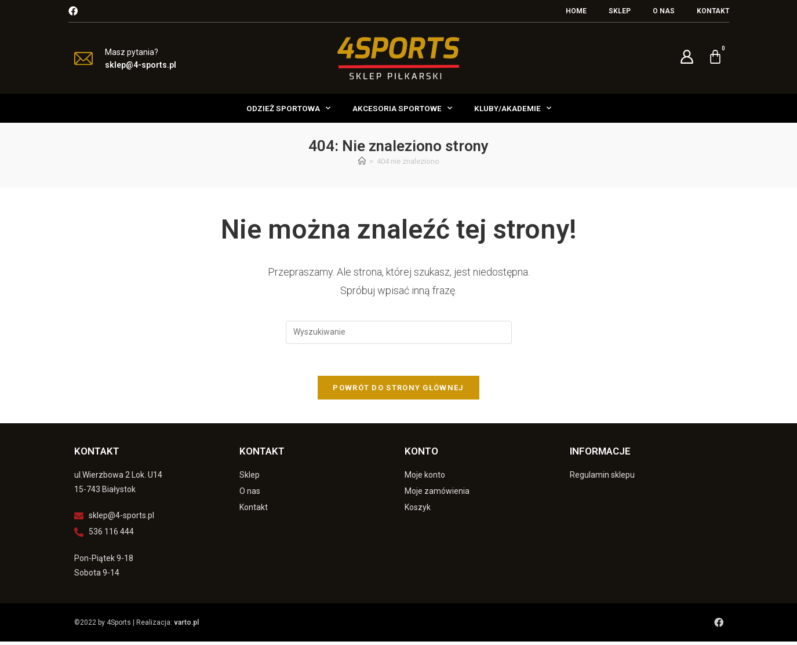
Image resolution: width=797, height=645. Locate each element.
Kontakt (713, 11)
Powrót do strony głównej (398, 391)
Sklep (620, 11)
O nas (664, 11)
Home (576, 11)
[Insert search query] (399, 332)
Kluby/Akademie (512, 108)
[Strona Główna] (362, 161)
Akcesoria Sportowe (402, 108)
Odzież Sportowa (288, 108)
